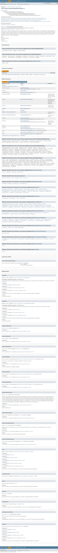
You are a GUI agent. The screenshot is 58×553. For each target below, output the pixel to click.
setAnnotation (26, 192)
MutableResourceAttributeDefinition (9, 21)
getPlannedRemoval (31, 190)
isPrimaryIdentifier (24, 118)
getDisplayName (27, 189)
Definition (3, 18)
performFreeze (20, 172)
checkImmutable (5, 198)
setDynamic (31, 219)
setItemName (11, 220)
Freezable (8, 18)
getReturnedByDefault (25, 108)
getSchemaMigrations (47, 190)
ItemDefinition (14, 18)
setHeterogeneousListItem (46, 219)
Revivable (16, 20)
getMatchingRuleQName (30, 238)
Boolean (4, 108)
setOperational (31, 220)
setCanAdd (4, 219)
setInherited (10, 227)
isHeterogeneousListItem (40, 206)
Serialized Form (4, 41)
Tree (14, 1)
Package (6, 1)
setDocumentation (37, 212)
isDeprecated (35, 191)
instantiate (4, 284)
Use (12, 1)
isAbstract (29, 191)
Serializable (43, 21)
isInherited (4, 207)
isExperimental (5, 192)
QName (18, 74)
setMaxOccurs (17, 220)
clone (21, 85)
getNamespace (5, 206)
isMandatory (10, 207)
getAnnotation (10, 189)
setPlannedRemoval (39, 220)
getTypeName (23, 191)
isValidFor (43, 207)
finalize (4, 177)
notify (13, 177)
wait (21, 177)
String (8, 94)
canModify (39, 203)
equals (21, 90)
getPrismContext (5, 233)
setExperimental (5, 213)
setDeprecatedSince (23, 219)
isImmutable (8, 172)
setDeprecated (15, 212)
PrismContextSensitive (41, 19)
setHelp (11, 213)
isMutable (14, 172)
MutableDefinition (42, 18)
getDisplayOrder (34, 189)
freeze (3, 172)
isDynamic (32, 206)
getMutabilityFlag (22, 190)
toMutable (22, 135)
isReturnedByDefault (6, 341)
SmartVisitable (21, 20)
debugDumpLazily (15, 183)
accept (3, 245)
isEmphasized (48, 191)
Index (22, 1)
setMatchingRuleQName (19, 227)
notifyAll (17, 177)
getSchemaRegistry (6, 191)
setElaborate (37, 219)
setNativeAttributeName (25, 132)
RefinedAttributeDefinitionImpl (8, 24)
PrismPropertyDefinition (6, 20)
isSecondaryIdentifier (25, 127)
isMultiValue (17, 207)
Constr (11, 4)
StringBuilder (30, 92)
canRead (43, 203)
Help (25, 1)
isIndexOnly (49, 206)
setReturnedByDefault (25, 133)
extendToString (23, 92)
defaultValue (13, 238)
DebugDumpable (36, 21)
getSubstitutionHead (13, 206)
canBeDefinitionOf (23, 203)
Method (14, 4)
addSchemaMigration (6, 212)
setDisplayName (22, 212)
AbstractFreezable (37, 170)
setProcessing (17, 213)
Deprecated (18, 1)
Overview (2, 1)
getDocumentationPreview (7, 190)
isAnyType (51, 238)
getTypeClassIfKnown (15, 191)
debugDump (4, 183)
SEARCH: (45, 3)
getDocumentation (43, 189)
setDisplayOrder (29, 212)
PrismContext (36, 74)
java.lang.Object (4, 10)
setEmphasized (45, 212)
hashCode (22, 110)
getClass (9, 177)
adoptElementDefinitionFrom (8, 203)
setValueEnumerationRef (17, 221)
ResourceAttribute (18, 277)
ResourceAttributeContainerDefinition (29, 121)
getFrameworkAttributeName (26, 99)
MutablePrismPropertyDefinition (27, 19)
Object (25, 90)
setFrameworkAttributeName (26, 130)
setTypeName (32, 213)
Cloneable (48, 21)
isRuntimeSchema (18, 192)
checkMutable (12, 198)
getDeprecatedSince (18, 189)
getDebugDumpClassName (25, 94)
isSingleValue (37, 207)
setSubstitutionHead (6, 221)
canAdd (16, 203)
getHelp (15, 190)
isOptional (30, 207)
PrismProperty (30, 13)
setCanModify (10, 219)
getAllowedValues (21, 238)
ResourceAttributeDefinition (25, 21)
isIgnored (12, 192)
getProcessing (39, 190)
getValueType (45, 238)
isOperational (24, 207)
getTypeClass (38, 238)
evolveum (8, 551)
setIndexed (4, 227)
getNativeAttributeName (25, 105)
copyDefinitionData (24, 87)
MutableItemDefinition (6, 19)
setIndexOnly (5, 220)
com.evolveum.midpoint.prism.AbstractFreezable (12, 11)
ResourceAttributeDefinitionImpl (9, 74)
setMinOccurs (24, 220)
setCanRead (16, 219)
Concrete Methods (22, 81)
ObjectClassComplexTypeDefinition (28, 119)
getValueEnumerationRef (24, 206)
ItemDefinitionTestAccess (32, 18)
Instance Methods (13, 81)
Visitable (33, 20)
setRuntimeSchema (25, 213)
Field (8, 4)
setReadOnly (46, 220)
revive (53, 207)
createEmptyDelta (6, 238)
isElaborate (41, 191)
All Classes (2, 549)
